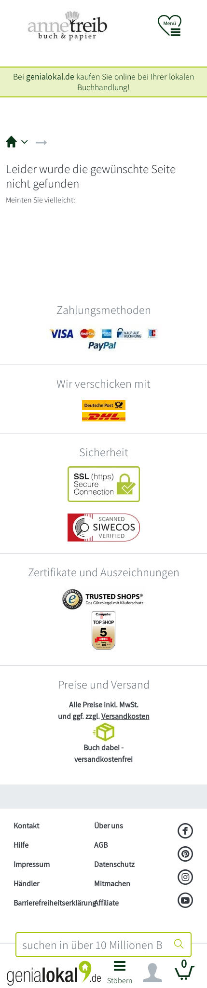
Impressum (32, 864)
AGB (101, 845)
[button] (120, 975)
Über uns (108, 826)
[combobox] (92, 944)
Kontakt (26, 826)
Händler (26, 884)
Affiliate (106, 903)
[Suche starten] (179, 944)
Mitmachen (112, 884)
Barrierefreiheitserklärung (50, 903)
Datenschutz (114, 864)
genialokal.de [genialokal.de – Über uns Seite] (50, 76)
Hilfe (21, 845)
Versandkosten (125, 716)
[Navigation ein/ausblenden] (152, 973)
